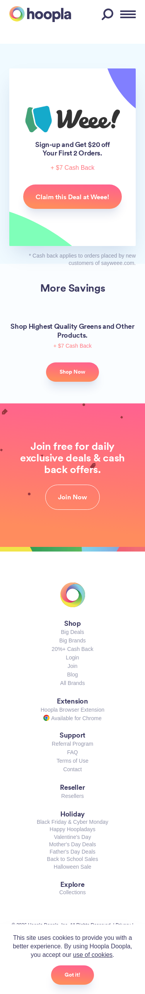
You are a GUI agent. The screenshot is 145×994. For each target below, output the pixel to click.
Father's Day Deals (72, 852)
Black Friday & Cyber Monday (72, 822)
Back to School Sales (72, 859)
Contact (72, 769)
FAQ (72, 752)
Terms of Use (72, 761)
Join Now (72, 497)
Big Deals (72, 632)
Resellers (72, 796)
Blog (72, 674)
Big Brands (72, 640)
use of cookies (93, 954)
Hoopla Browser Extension (72, 710)
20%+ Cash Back (73, 649)
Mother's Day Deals (72, 844)
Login (72, 657)
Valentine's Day (72, 837)
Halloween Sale (72, 867)
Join (73, 666)
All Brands (72, 683)
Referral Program (72, 744)
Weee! (72, 119)
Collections (72, 892)
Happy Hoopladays (72, 829)
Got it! (72, 975)
